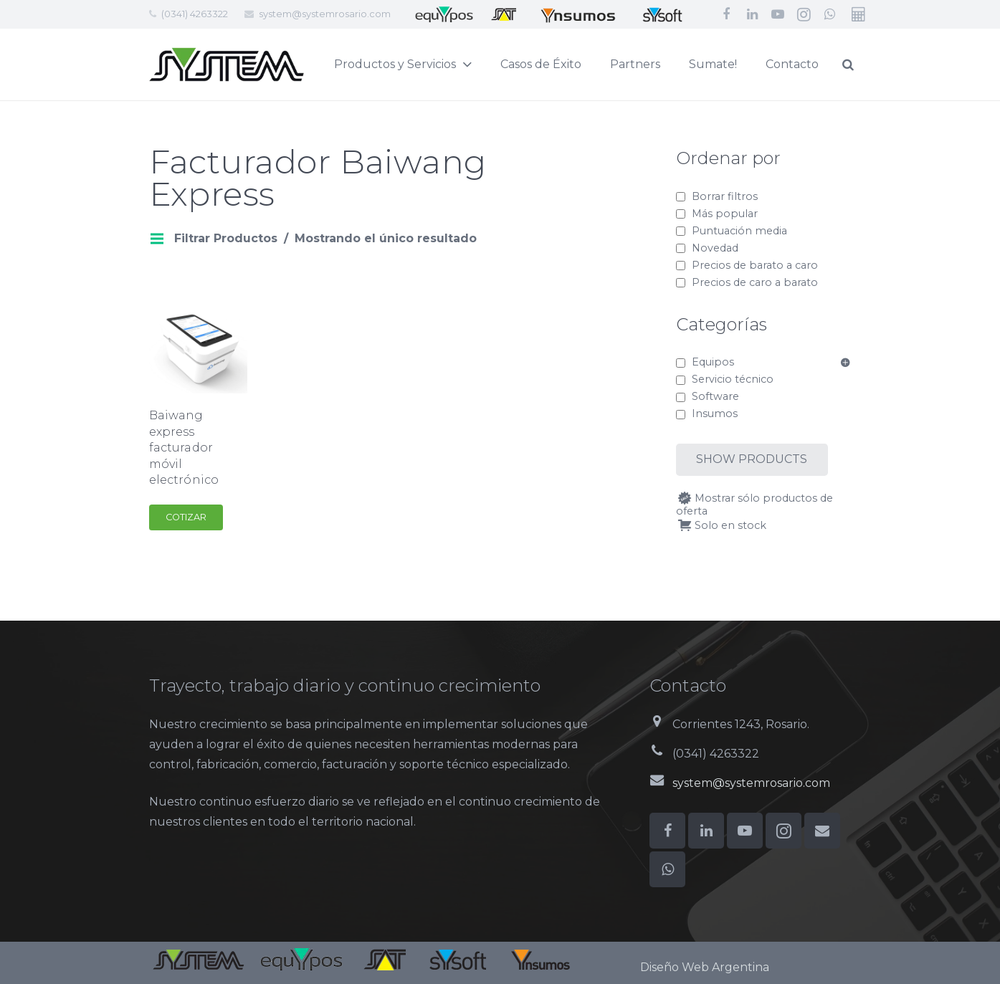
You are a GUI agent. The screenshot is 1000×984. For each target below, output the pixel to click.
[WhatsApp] (829, 14)
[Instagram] (803, 14)
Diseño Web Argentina (704, 967)
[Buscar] (880, 65)
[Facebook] (726, 14)
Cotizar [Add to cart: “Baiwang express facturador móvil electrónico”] (186, 517)
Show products (751, 459)
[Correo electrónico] (822, 831)
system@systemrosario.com (325, 13)
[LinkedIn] (752, 14)
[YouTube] (778, 14)
